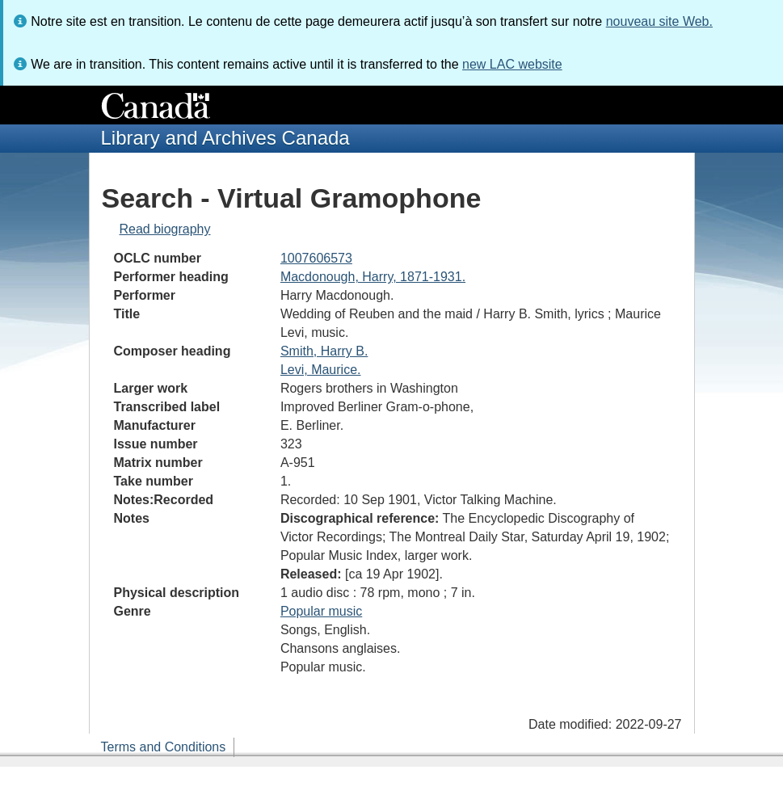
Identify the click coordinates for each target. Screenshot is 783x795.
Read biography (165, 229)
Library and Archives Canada (225, 138)
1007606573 (316, 258)
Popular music (321, 611)
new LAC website (512, 64)
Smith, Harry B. (324, 351)
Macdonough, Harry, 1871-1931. (372, 277)
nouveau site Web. (659, 21)
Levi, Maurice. (320, 369)
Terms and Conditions (163, 747)
